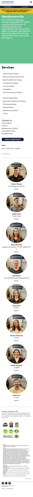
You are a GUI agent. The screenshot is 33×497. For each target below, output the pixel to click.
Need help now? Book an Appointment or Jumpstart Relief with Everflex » (16, 10)
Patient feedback (9, 411)
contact (3, 488)
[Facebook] (3, 483)
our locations (7, 7)
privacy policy (9, 488)
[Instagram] (6, 483)
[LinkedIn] (9, 483)
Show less (28, 478)
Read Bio (16, 189)
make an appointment (12, 139)
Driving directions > (6, 153)
